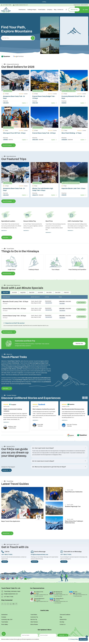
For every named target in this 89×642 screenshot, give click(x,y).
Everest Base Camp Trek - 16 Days (44, 123)
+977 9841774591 (6, 545)
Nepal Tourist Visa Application (10, 512)
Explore (24, 93)
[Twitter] (5, 594)
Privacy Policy (73, 639)
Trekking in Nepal (33, 260)
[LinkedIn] (11, 594)
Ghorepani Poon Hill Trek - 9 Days (14, 123)
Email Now (34, 552)
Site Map (62, 612)
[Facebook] (2, 594)
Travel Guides (4, 612)
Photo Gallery (4, 615)
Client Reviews (34, 612)
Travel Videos (33, 605)
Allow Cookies (83, 639)
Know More (7, 228)
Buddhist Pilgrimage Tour (73, 497)
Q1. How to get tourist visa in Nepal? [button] (43, 438)
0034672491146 (38, 586)
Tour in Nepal (55, 260)
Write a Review (34, 615)
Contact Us (6, 461)
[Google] (18, 47)
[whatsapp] (4, 634)
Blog (61, 607)
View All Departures (9, 322)
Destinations (4, 605)
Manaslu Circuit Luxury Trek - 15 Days (15, 292)
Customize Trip (34, 607)
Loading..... (44, 1)
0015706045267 (58, 586)
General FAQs (63, 610)
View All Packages (8, 135)
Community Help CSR (6, 610)
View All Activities (8, 264)
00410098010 (57, 593)
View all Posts (7, 523)
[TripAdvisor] (7, 47)
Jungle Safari (12, 260)
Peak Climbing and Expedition (77, 260)
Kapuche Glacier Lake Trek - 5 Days (73, 179)
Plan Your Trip (79, 334)
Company (3, 607)
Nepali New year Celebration (73, 482)
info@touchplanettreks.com (39, 545)
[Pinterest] (16, 594)
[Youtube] (13, 594)
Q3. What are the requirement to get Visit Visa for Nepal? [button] (49, 450)
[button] (33, 29)
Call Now (4, 552)
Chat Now (63, 552)
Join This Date (81, 293)
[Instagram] (8, 594)
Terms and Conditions (65, 605)
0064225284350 (77, 586)
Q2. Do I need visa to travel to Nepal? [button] (43, 444)
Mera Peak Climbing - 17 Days (71, 123)
